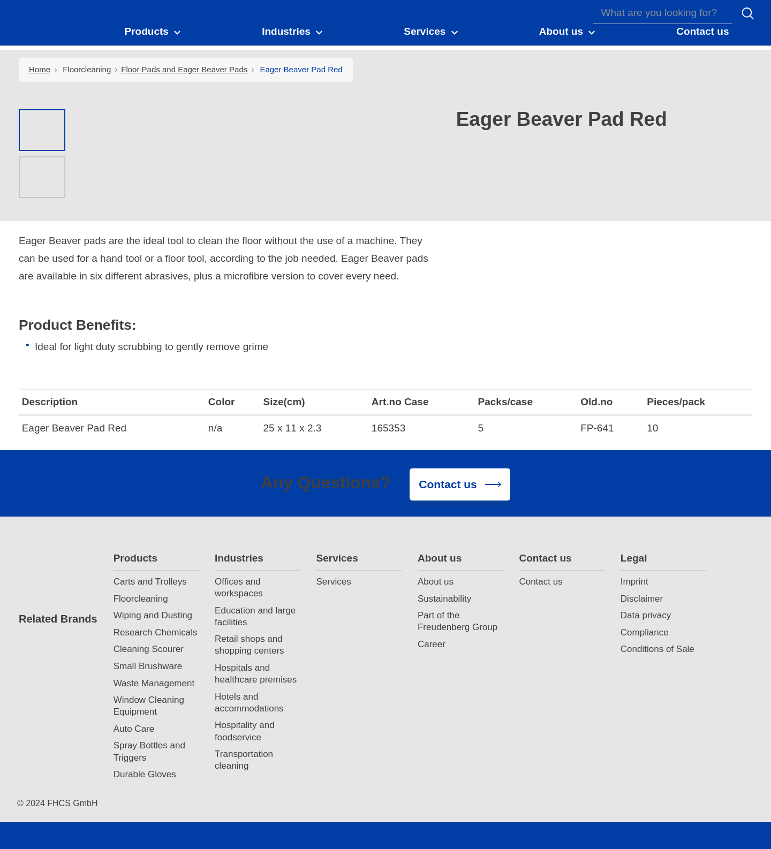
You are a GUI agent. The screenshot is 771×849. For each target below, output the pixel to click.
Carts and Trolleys (150, 582)
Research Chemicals (156, 632)
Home (39, 69)
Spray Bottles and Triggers (149, 751)
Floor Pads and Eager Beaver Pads (184, 69)
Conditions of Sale (657, 649)
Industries (239, 558)
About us (440, 558)
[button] (153, 31)
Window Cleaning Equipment (149, 706)
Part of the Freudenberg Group (457, 621)
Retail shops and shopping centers (249, 645)
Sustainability (444, 599)
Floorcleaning (87, 69)
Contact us (545, 558)
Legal (634, 558)
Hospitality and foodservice (245, 731)
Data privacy (646, 615)
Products (135, 558)
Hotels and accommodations (249, 703)
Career (431, 644)
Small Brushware (148, 666)
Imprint (634, 582)
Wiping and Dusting (153, 615)
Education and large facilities (255, 616)
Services (337, 558)
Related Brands (57, 619)
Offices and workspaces (239, 587)
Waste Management (154, 683)
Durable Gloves (145, 774)
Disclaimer (642, 599)
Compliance (645, 632)
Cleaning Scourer (149, 649)
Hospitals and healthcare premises (256, 674)
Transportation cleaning (244, 760)
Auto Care (134, 729)
